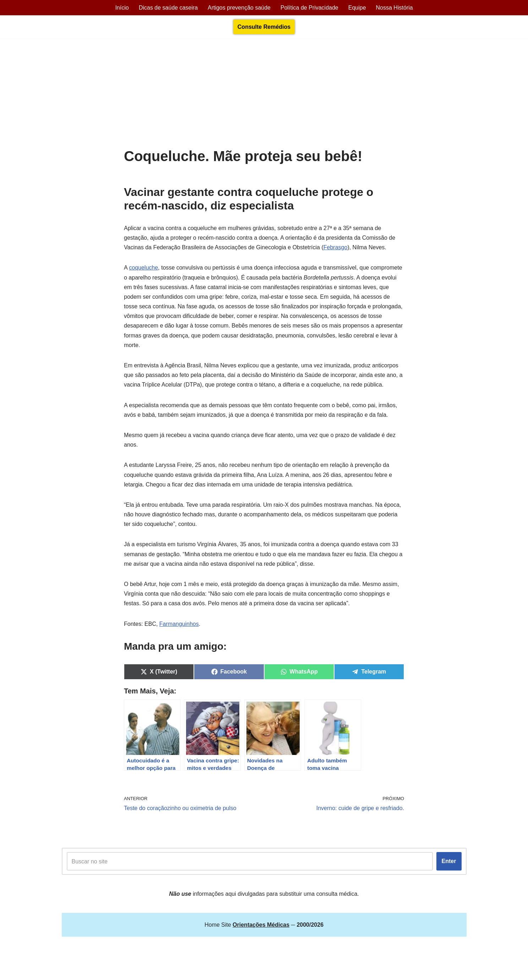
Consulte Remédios (264, 27)
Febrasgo (335, 247)
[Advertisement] (264, 95)
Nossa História (394, 8)
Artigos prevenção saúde (239, 8)
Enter (449, 861)
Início (122, 8)
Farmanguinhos (179, 624)
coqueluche (143, 268)
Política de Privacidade (309, 8)
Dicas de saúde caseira (168, 8)
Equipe (357, 8)
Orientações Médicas (124, 949)
